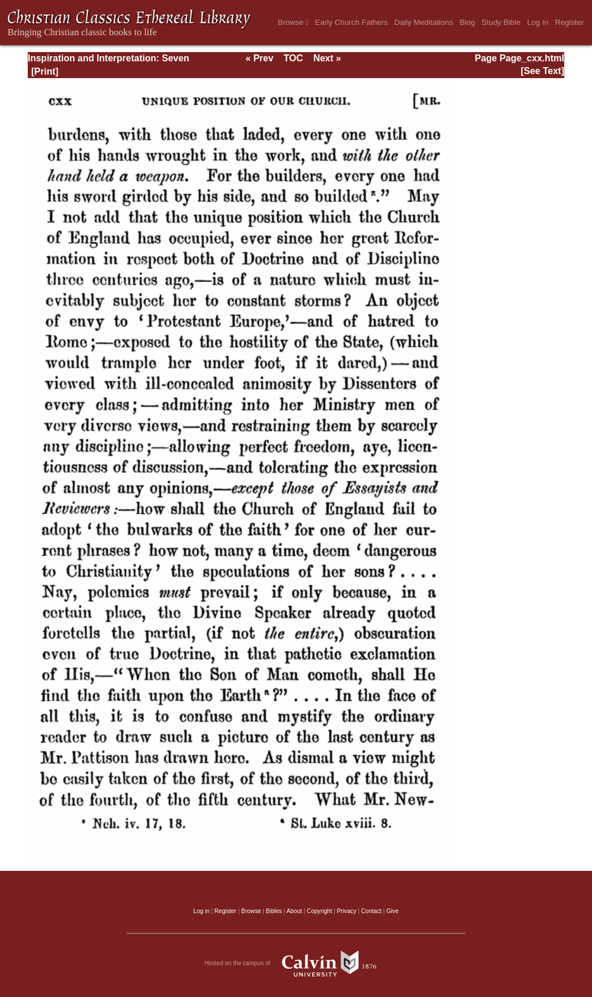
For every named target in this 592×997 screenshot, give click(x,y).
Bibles (274, 911)
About (294, 911)
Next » (327, 58)
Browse (293, 22)
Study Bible (501, 22)
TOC (293, 58)
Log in (202, 911)
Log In (538, 22)
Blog (467, 22)
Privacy (347, 911)
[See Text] (542, 71)
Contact (371, 911)
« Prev (259, 58)
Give (392, 911)
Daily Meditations (423, 22)
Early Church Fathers (351, 22)
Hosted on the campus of (296, 963)
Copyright (319, 911)
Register (569, 22)
